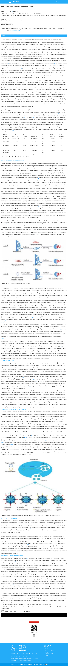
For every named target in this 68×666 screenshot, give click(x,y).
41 (31, 317)
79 (26, 558)
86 (12, 584)
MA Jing (10, 12)
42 (29, 213)
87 (13, 584)
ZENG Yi (15, 12)
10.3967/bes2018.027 (7, 8)
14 (25, 82)
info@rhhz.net (41, 664)
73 (46, 440)
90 (13, 589)
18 (17, 102)
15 (54, 92)
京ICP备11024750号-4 (15, 660)
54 (6, 320)
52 (33, 317)
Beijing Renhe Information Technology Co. (25, 664)
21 (26, 82)
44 (5, 223)
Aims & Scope (46, 649)
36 (30, 528)
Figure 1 (26, 225)
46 (6, 223)
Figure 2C (3, 442)
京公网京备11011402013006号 (26, 660)
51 (32, 317)
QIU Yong (3, 12)
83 (15, 561)
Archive (52, 650)
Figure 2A (26, 437)
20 (18, 102)
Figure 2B (23, 439)
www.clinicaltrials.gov (16, 117)
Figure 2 (32, 435)
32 (38, 178)
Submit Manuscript (47, 653)
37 (38, 206)
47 (21, 296)
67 (29, 386)
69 (43, 392)
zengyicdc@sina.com (32, 21)
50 (47, 307)
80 (27, 558)
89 (46, 586)
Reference (5, 614)
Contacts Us (46, 656)
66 (36, 381)
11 (53, 68)
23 (59, 113)
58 (61, 346)
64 (62, 407)
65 (23, 377)
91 (14, 589)
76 (28, 544)
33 (46, 182)
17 (15, 99)
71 (20, 429)
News (52, 653)
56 (60, 329)
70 (63, 407)
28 (13, 130)
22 (58, 113)
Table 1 (25, 117)
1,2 (6, 11)
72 (45, 440)
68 (30, 386)
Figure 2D (12, 444)
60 (40, 365)
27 (12, 130)
